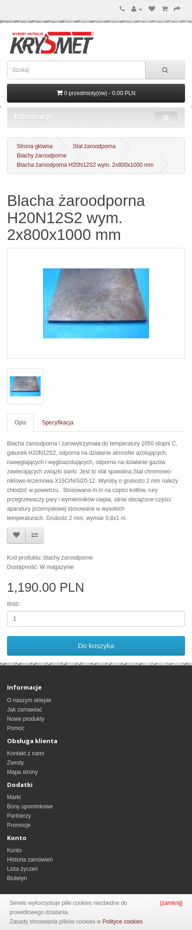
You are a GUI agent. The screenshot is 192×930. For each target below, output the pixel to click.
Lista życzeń (22, 869)
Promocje (19, 825)
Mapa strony (22, 772)
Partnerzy (19, 816)
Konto (14, 850)
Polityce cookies (122, 921)
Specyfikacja (57, 422)
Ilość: (13, 604)
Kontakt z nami (25, 753)
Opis (20, 422)
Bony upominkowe (30, 806)
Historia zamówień (30, 859)
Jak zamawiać (24, 709)
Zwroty (15, 762)
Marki (14, 797)
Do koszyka (96, 646)
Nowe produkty (25, 719)
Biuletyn (17, 878)
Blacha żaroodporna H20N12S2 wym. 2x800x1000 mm (85, 165)
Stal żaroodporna (94, 146)
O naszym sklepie (29, 700)
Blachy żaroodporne (42, 155)
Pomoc (15, 728)
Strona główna (35, 146)
